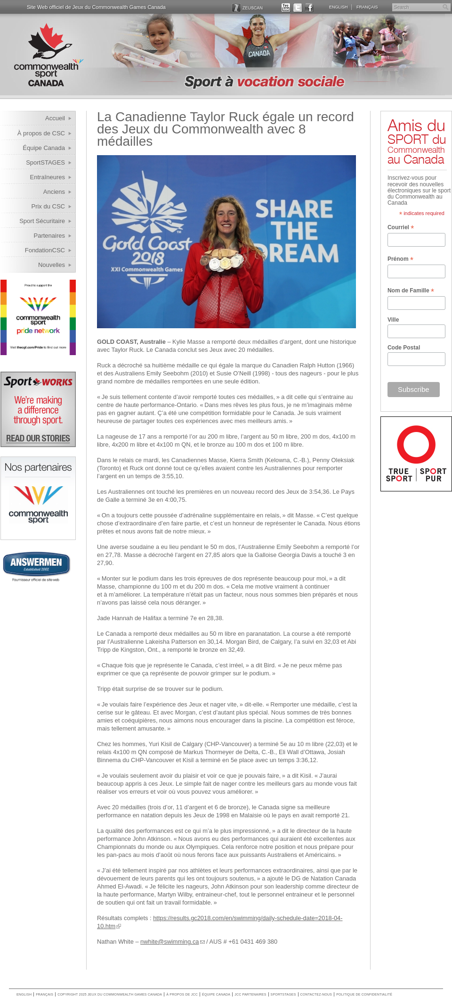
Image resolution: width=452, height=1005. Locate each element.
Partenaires (49, 235)
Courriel (400, 228)
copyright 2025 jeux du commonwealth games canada (109, 994)
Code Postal (403, 347)
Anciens (54, 191)
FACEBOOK (309, 7)
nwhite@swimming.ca (169, 941)
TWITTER (297, 7)
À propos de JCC (182, 994)
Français (367, 7)
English (338, 7)
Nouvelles (51, 264)
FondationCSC (45, 250)
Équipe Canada (44, 147)
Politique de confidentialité (364, 994)
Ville (393, 319)
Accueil (55, 118)
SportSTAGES (45, 162)
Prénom (400, 259)
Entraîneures (47, 177)
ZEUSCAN (247, 7)
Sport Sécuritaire (42, 220)
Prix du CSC (48, 206)
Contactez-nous (316, 994)
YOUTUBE (286, 7)
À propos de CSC (41, 133)
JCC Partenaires (250, 994)
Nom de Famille (410, 291)
